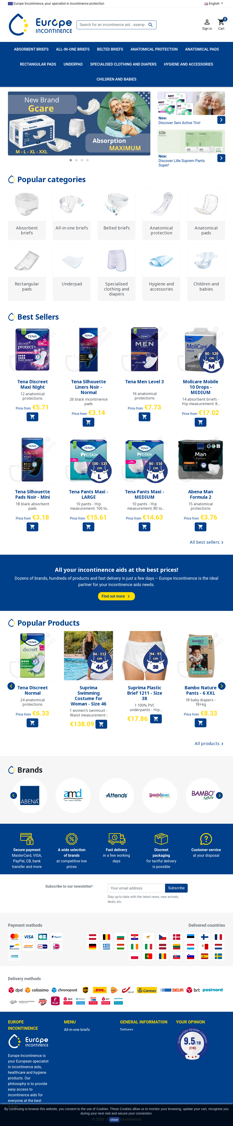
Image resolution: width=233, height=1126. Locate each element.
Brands (29, 770)
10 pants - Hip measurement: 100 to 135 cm (88, 508)
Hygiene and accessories (85, 1069)
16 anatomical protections (144, 396)
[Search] (116, 24)
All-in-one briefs (77, 1029)
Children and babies (80, 1063)
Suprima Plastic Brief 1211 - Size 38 (144, 693)
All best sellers (207, 542)
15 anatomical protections (200, 506)
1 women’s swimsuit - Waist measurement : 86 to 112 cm (88, 715)
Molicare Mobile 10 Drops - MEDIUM (200, 387)
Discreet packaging (136, 1063)
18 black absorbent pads (32, 506)
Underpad (72, 1041)
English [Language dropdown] (212, 3)
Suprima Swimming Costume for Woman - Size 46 (88, 696)
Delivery (126, 1029)
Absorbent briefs (78, 1035)
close (114, 1120)
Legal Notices (131, 1035)
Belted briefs (74, 1046)
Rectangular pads (78, 1058)
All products (210, 744)
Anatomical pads (78, 1052)
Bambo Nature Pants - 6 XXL (200, 690)
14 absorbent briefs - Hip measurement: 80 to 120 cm (200, 404)
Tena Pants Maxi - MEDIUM (144, 494)
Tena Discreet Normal (32, 690)
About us (127, 1052)
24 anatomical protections (32, 702)
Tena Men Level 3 (144, 382)
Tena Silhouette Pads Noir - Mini (32, 494)
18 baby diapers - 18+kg (200, 702)
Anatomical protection (82, 1074)
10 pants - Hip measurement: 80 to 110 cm (144, 508)
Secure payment (133, 1058)
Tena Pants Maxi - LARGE (88, 494)
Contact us (129, 1069)
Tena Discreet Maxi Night (32, 384)
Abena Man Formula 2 (200, 494)
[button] (71, 160)
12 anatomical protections (32, 396)
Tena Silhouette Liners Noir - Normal (88, 387)
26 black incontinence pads (89, 401)
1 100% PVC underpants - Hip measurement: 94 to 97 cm (144, 712)
